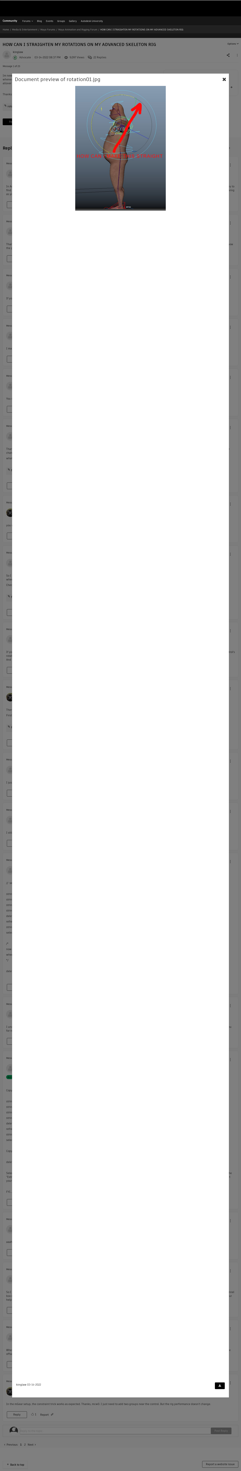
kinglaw (21, 1385)
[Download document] (220, 1385)
